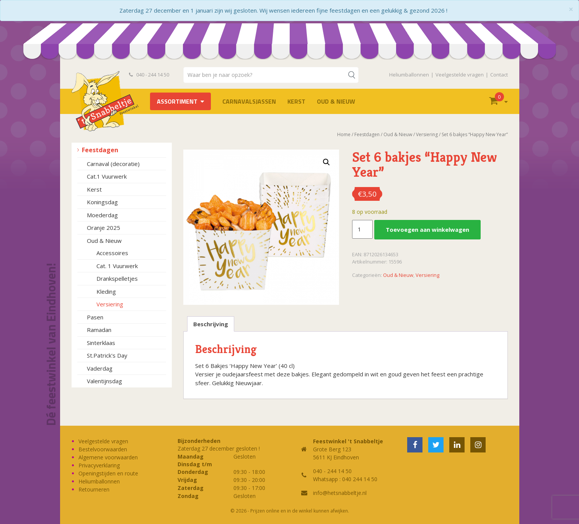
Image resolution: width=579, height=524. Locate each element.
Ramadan (99, 330)
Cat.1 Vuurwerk (107, 176)
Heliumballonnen (409, 74)
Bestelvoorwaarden (102, 449)
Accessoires (112, 253)
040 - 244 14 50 (149, 74)
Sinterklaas (101, 343)
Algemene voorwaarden (108, 457)
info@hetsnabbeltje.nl (340, 492)
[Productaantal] (362, 229)
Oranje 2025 (103, 227)
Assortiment (177, 101)
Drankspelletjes (117, 278)
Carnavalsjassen (249, 101)
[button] (326, 162)
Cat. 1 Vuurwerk (117, 266)
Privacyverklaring (99, 465)
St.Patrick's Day (107, 355)
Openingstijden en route (108, 473)
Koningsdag (102, 202)
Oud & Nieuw (336, 101)
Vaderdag (100, 368)
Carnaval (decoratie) (113, 164)
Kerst (296, 101)
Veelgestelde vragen (459, 74)
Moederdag (102, 215)
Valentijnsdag (104, 381)
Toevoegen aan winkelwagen (427, 229)
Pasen (95, 317)
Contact (499, 74)
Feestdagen (100, 150)
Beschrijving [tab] (210, 324)
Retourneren (93, 489)
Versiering (109, 304)
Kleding (106, 291)
